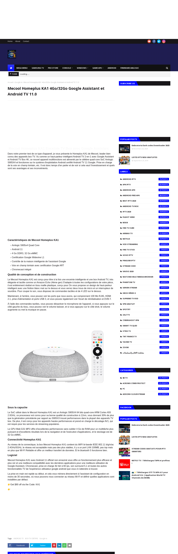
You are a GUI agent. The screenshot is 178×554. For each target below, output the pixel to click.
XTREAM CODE (146, 266)
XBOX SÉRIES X (146, 293)
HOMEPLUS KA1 (19, 489)
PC (146, 388)
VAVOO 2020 (146, 271)
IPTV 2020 (146, 211)
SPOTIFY (146, 309)
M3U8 (146, 222)
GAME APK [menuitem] (97, 68)
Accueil (10, 82)
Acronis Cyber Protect (146, 383)
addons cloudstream (146, 394)
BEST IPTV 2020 (146, 201)
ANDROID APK (146, 190)
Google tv (18, 82)
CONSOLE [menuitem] (66, 68)
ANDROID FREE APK (146, 195)
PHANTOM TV (146, 282)
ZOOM (146, 347)
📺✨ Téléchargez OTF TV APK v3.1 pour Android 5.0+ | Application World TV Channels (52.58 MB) (150, 475)
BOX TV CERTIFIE (31, 538)
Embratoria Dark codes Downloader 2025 (150, 145)
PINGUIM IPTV (146, 260)
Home (10, 41)
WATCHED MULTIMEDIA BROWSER (146, 277)
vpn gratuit (146, 304)
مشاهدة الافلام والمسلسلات (146, 353)
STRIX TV (146, 331)
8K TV (146, 378)
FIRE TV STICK (146, 249)
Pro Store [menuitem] (53, 68)
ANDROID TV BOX (146, 206)
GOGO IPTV (146, 255)
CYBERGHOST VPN (146, 320)
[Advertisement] (83, 19)
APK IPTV (146, 184)
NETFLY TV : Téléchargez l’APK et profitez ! (151, 462)
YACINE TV (146, 342)
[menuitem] (11, 68)
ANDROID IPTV (146, 179)
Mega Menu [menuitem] (22, 68)
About (17, 41)
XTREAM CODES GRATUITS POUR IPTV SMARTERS (148, 450)
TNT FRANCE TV (146, 336)
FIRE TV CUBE (146, 228)
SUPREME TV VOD (146, 298)
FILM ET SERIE (146, 217)
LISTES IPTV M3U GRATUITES (144, 157)
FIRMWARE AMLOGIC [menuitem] (129, 68)
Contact (26, 41)
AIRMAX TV (146, 233)
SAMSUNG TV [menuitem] (38, 68)
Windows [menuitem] (81, 68)
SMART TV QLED (146, 325)
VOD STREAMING (146, 244)
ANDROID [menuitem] (112, 68)
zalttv (146, 315)
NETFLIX (146, 239)
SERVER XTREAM (146, 287)
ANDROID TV (18, 538)
